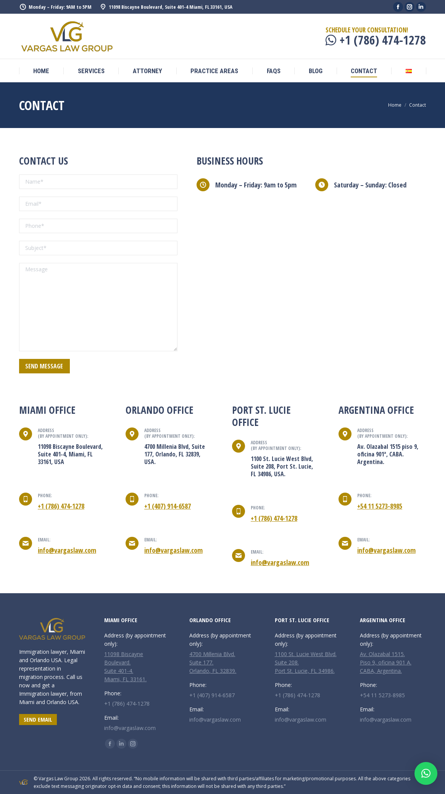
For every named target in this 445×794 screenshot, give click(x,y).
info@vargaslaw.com (67, 550)
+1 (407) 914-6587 (167, 506)
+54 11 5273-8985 (379, 506)
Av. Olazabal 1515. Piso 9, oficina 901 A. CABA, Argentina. (385, 662)
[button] (425, 773)
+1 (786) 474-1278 (61, 506)
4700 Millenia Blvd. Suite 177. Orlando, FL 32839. (212, 662)
